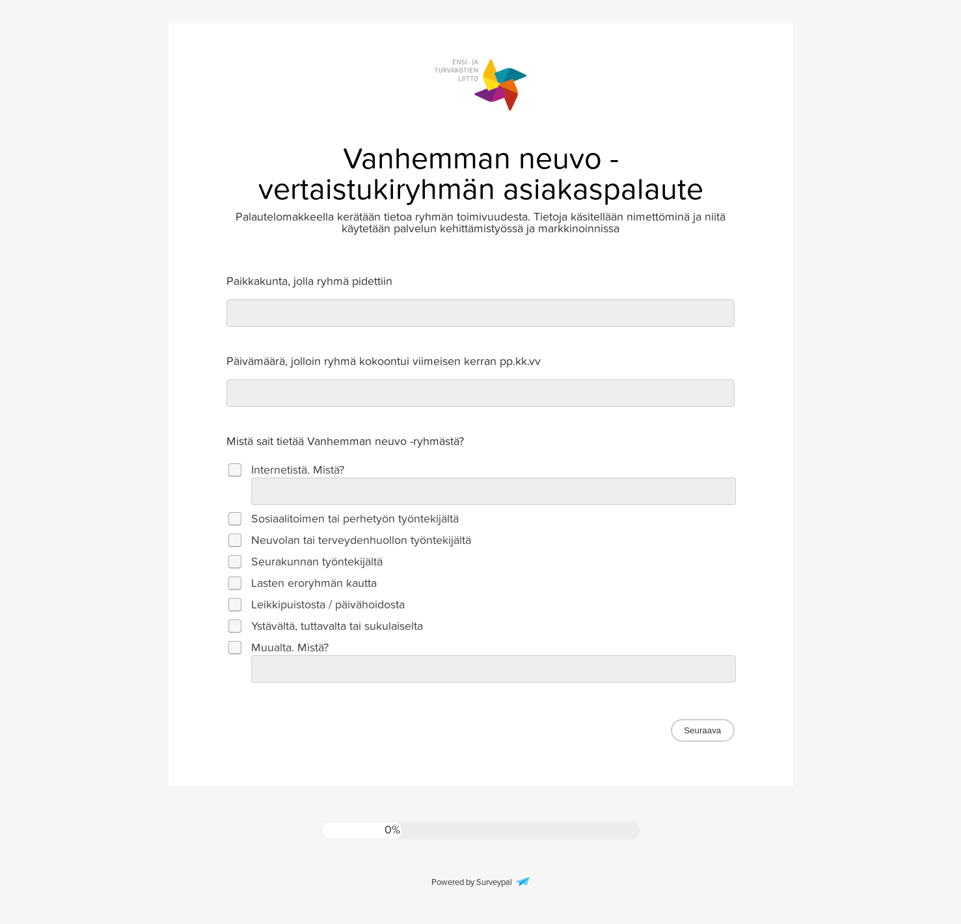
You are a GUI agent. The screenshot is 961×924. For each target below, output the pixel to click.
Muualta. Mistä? (290, 648)
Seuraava (702, 730)
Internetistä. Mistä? (297, 470)
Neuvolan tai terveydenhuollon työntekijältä (361, 540)
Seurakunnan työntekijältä (317, 562)
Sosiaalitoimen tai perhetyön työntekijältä (355, 519)
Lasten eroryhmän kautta (314, 583)
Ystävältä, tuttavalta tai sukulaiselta (337, 626)
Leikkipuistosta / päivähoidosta (328, 605)
